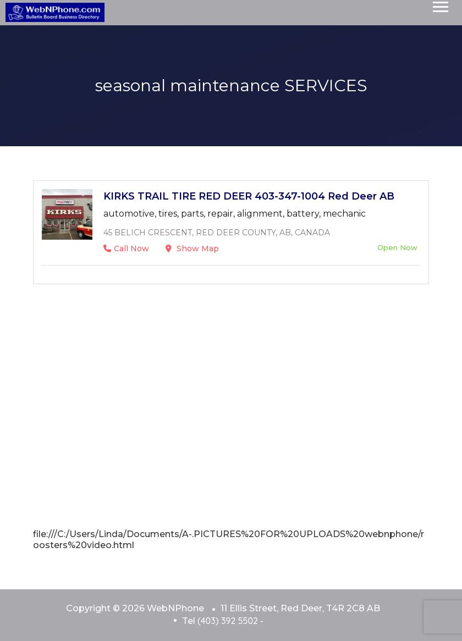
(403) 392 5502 (227, 620)
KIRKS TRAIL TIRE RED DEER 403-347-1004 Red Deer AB (248, 196)
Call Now (126, 248)
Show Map (192, 248)
